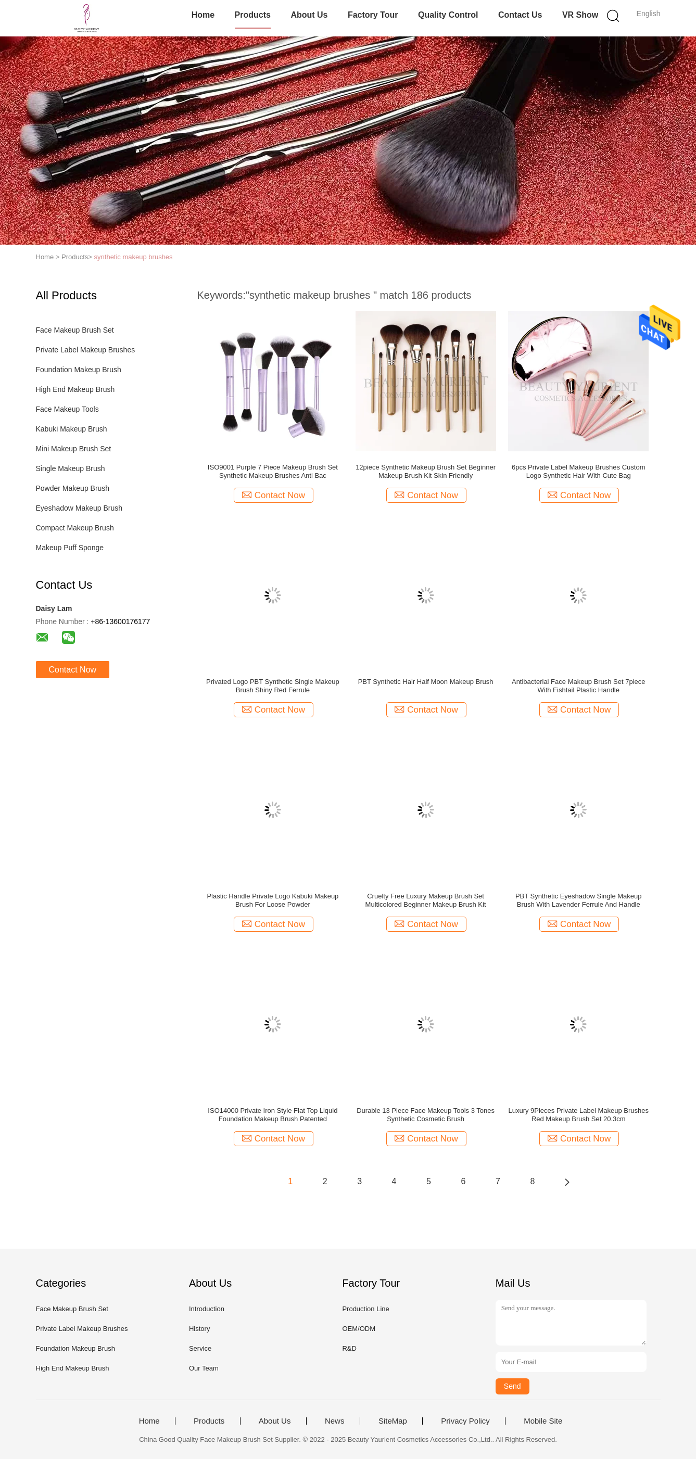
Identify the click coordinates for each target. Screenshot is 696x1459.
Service (200, 1348)
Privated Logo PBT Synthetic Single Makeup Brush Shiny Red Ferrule (272, 686)
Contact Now (73, 669)
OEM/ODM (358, 1329)
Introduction (206, 1309)
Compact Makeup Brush (75, 528)
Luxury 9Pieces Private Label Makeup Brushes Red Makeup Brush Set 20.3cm (578, 1115)
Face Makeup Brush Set (75, 330)
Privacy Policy (465, 1421)
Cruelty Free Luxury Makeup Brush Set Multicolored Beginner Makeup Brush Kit (425, 900)
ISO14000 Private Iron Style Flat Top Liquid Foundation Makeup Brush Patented (272, 1115)
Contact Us (520, 14)
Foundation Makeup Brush (78, 369)
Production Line (365, 1309)
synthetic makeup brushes (133, 257)
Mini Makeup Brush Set (73, 449)
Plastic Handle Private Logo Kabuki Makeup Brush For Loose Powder (272, 900)
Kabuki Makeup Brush (71, 429)
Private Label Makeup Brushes (85, 350)
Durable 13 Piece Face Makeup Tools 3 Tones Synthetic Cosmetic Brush (426, 1115)
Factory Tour (373, 14)
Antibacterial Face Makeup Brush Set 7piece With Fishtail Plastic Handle (579, 686)
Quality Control (448, 14)
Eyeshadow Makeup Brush (79, 508)
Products (253, 14)
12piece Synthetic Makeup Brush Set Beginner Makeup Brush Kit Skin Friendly (426, 471)
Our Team (204, 1368)
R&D (349, 1348)
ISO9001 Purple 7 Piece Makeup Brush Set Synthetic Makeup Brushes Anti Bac (273, 471)
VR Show (580, 14)
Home (203, 14)
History (199, 1329)
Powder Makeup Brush (73, 488)
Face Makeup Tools (67, 409)
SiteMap (392, 1421)
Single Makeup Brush (70, 468)
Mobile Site (543, 1421)
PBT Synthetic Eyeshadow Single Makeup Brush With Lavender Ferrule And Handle (578, 900)
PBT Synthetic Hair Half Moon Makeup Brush (425, 682)
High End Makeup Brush (75, 389)
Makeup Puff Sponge (70, 547)
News (335, 1421)
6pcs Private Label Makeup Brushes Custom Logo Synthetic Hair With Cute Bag (579, 471)
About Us (308, 14)
